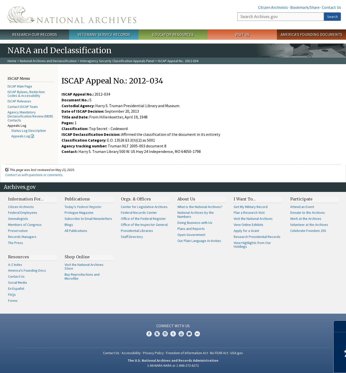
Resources (18, 256)
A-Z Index (15, 264)
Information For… (25, 198)
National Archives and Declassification (48, 61)
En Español (16, 288)
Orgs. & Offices (136, 198)
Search (332, 16)
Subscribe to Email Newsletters (88, 218)
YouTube (181, 334)
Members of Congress (25, 224)
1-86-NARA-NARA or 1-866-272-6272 (173, 365)
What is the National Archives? (199, 206)
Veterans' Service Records (104, 34)
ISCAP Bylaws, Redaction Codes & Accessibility (26, 94)
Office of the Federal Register (143, 218)
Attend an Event (302, 206)
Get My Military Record (251, 206)
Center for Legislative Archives (144, 206)
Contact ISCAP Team (23, 106)
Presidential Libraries (137, 230)
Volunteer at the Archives (309, 224)
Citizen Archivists (273, 7)
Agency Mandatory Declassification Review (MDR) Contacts (30, 116)
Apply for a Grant (246, 230)
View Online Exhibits (248, 224)
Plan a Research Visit (249, 212)
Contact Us (331, 7)
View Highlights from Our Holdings (252, 244)
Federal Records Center (139, 212)
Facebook (149, 334)
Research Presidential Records (257, 236)
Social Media (17, 282)
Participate (301, 198)
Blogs (69, 224)
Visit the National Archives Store (84, 266)
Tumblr (173, 334)
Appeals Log (20, 136)
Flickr (197, 334)
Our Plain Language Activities (199, 240)
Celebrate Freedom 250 (308, 230)
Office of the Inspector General (144, 224)
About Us (186, 198)
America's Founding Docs (27, 270)
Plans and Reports (191, 228)
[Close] (340, 326)
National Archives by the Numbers (195, 214)
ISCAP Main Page (20, 86)
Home (12, 61)
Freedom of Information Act (187, 353)
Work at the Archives (305, 218)
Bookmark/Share (305, 7)
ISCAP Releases (19, 101)
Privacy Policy (153, 353)
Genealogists (18, 218)
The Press (15, 242)
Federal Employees (22, 212)
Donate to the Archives (307, 212)
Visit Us (242, 34)
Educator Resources (172, 34)
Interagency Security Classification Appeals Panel (117, 61)
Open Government (191, 234)
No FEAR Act (219, 353)
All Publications (76, 230)
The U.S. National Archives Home (72, 14)
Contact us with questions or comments (33, 175)
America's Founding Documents (311, 34)
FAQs (12, 294)
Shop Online (77, 256)
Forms (13, 300)
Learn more (301, 364)
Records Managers (22, 236)
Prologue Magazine (79, 212)
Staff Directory (132, 236)
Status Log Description (28, 130)
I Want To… (245, 198)
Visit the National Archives (253, 218)
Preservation (18, 230)
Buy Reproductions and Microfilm (82, 276)
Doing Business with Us (194, 222)
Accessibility (131, 353)
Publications (77, 198)
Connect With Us (173, 325)
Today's (83, 206)
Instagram (165, 334)
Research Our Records (34, 34)
